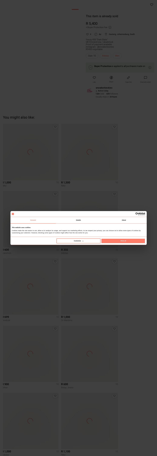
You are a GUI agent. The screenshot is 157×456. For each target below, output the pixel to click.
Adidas (105, 56)
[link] (145, 79)
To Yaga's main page (78, 450)
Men (117, 56)
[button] (152, 5)
